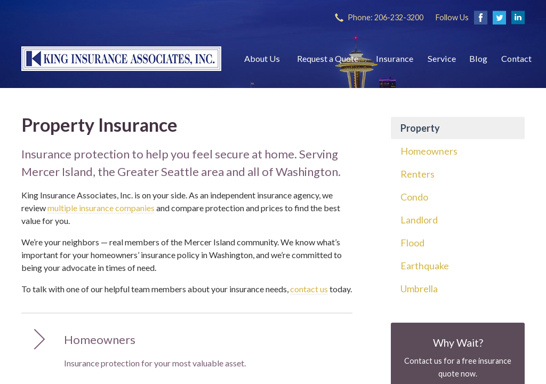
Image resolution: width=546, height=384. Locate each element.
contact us (309, 289)
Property (420, 128)
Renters (417, 174)
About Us (262, 58)
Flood (412, 243)
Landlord (419, 220)
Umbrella (419, 288)
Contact (516, 58)
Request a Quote (327, 58)
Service (442, 58)
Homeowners (428, 151)
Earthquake (424, 265)
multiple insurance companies (101, 208)
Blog (478, 58)
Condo (414, 197)
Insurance (394, 58)
